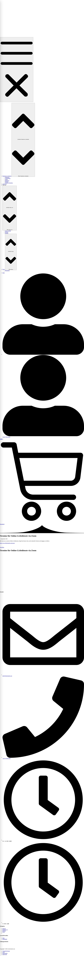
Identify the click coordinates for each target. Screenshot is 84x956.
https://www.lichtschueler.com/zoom (7, 543)
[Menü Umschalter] (16, 69)
